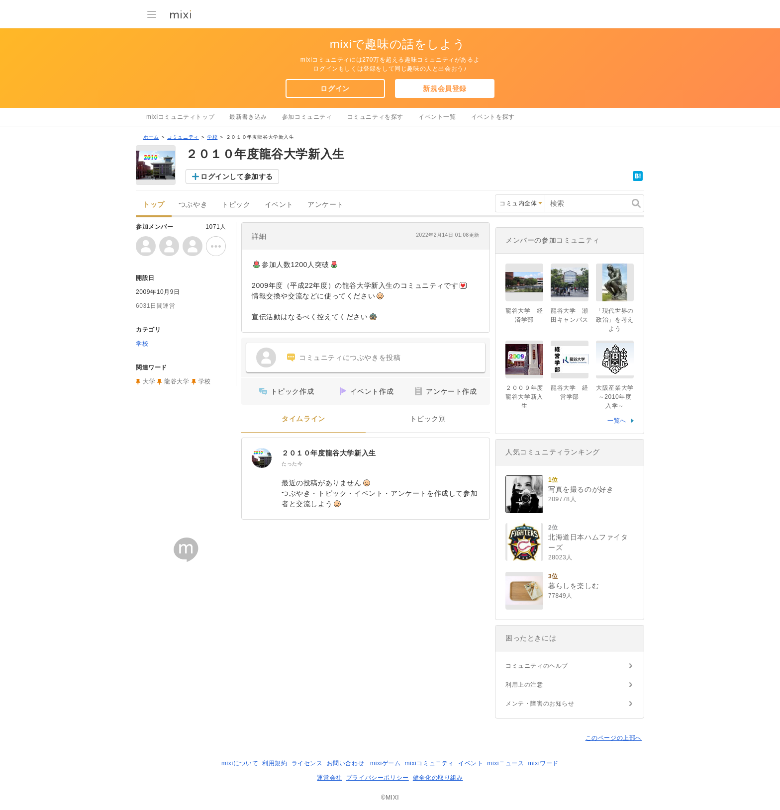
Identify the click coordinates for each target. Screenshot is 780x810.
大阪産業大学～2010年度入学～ (615, 396)
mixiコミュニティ (429, 763)
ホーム (151, 137)
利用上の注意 (524, 684)
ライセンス (307, 763)
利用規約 (274, 763)
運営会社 (329, 777)
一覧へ (616, 420)
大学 (149, 381)
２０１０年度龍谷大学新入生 (329, 453)
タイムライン (303, 419)
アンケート (325, 204)
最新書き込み (248, 116)
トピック (235, 204)
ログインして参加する (236, 176)
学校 (212, 137)
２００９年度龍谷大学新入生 (524, 396)
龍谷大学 (176, 381)
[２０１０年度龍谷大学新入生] (262, 458)
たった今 (292, 463)
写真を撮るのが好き (580, 489)
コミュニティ (183, 137)
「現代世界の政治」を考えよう (615, 319)
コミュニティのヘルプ (536, 665)
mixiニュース (505, 763)
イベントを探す (493, 116)
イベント (279, 204)
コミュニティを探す (375, 116)
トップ (154, 204)
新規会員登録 (445, 88)
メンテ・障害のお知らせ (540, 703)
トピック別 (428, 419)
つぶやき (193, 204)
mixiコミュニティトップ (180, 116)
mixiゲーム (385, 763)
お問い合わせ (346, 763)
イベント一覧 (437, 116)
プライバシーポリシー (377, 777)
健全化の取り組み (438, 777)
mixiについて (239, 763)
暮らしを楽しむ (573, 586)
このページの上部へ (613, 737)
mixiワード (543, 763)
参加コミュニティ (307, 116)
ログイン (334, 88)
